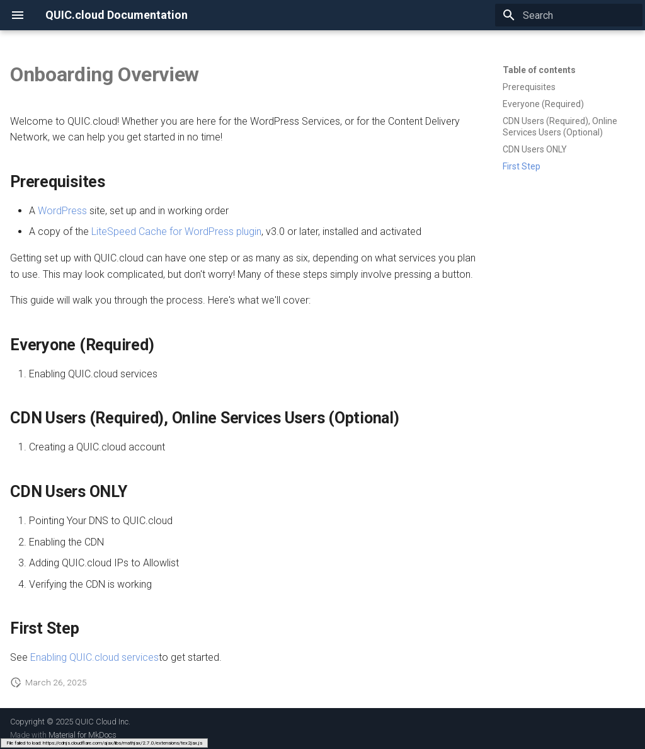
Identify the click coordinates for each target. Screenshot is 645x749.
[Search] (568, 15)
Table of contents (539, 70)
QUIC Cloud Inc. (102, 721)
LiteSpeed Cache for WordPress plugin (176, 231)
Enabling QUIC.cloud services (94, 657)
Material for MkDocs (83, 735)
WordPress (62, 211)
